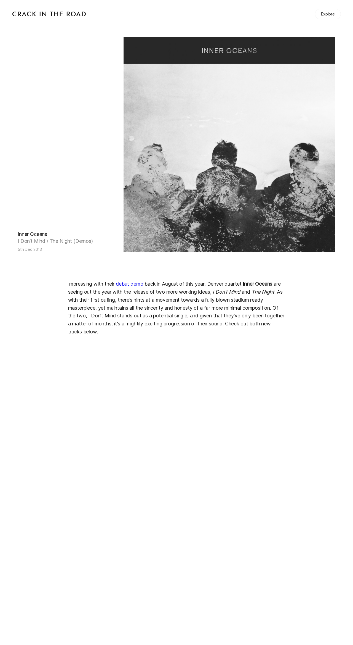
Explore (328, 14)
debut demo (129, 284)
